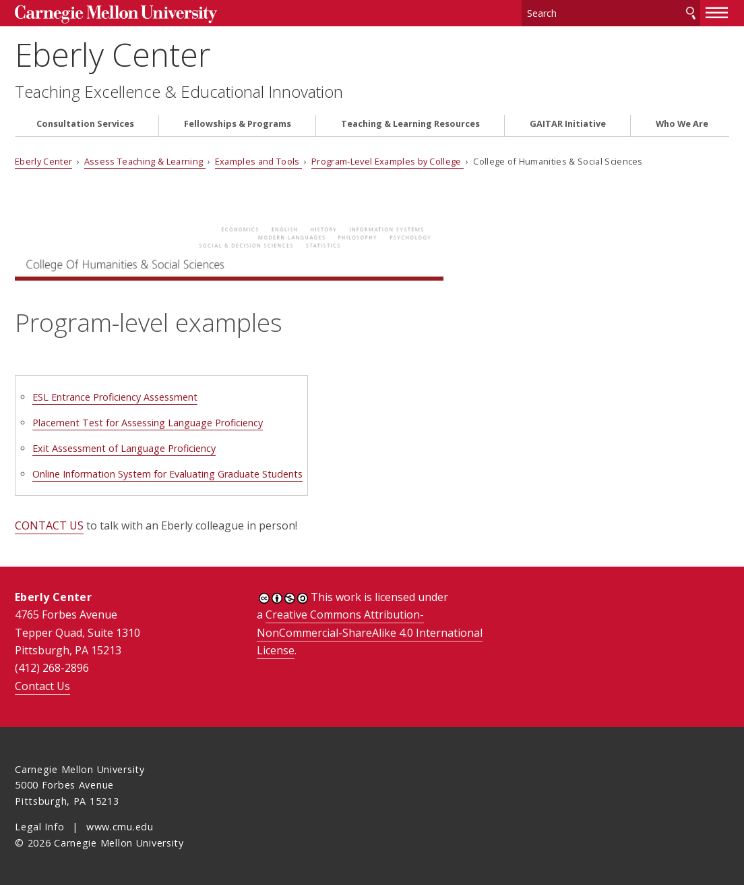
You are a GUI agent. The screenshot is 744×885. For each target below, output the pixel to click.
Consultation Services (85, 124)
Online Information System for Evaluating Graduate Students (167, 473)
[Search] (611, 13)
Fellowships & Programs (237, 124)
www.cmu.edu (120, 826)
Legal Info (39, 826)
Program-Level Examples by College (387, 161)
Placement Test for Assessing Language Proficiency (147, 422)
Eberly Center (112, 54)
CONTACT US (49, 525)
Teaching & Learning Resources (410, 124)
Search (690, 13)
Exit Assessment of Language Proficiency (124, 448)
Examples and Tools (258, 161)
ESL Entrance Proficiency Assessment (114, 397)
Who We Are (682, 124)
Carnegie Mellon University (116, 14)
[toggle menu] (717, 12)
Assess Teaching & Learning (145, 161)
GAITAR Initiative (568, 124)
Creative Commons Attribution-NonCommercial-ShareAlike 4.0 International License (370, 632)
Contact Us (42, 686)
